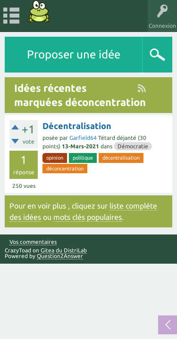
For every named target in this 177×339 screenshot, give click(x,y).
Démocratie (133, 146)
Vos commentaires (33, 242)
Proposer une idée (73, 54)
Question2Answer (60, 256)
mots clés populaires (87, 217)
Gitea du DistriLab (64, 250)
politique (83, 158)
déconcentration (65, 168)
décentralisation (121, 158)
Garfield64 (83, 138)
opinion (54, 158)
